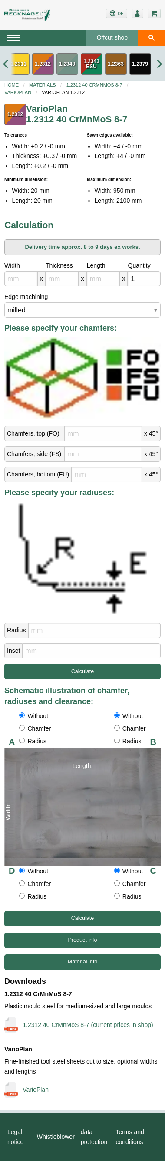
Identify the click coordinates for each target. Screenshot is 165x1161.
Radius (16, 630)
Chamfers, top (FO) (33, 433)
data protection (94, 1136)
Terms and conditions (130, 1136)
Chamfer (35, 728)
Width (12, 265)
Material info (83, 962)
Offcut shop (112, 37)
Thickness (59, 265)
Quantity (139, 265)
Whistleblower (56, 1136)
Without (33, 715)
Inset (13, 650)
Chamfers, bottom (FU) (38, 474)
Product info (82, 940)
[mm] (20, 278)
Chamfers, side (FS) (34, 453)
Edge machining (26, 296)
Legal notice (15, 1136)
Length (96, 265)
